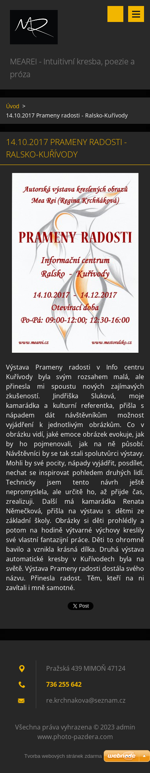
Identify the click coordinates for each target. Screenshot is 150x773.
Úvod (12, 106)
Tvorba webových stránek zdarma (63, 756)
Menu (136, 14)
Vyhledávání (115, 14)
